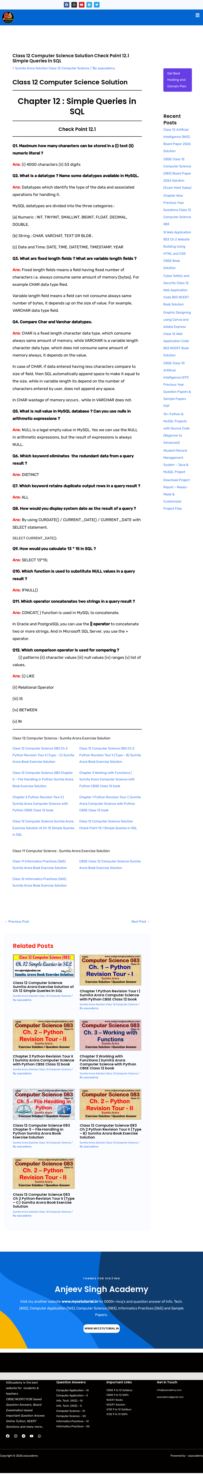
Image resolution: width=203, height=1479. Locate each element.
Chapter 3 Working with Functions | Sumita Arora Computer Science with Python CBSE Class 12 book (109, 779)
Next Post (139, 922)
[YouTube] (31, 1440)
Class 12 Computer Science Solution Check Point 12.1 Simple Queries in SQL (108, 828)
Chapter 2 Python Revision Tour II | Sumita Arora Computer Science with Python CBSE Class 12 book (42, 803)
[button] (197, 15)
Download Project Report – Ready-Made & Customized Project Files (176, 538)
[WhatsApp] (39, 1440)
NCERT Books (114, 1404)
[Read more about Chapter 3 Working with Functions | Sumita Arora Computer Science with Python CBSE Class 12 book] (111, 1039)
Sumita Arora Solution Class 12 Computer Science (55, 68)
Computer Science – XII (71, 1420)
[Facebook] (8, 1440)
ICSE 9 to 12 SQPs (117, 1418)
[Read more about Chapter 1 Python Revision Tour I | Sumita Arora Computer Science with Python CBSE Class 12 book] (111, 970)
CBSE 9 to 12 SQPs (117, 1399)
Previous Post (18, 922)
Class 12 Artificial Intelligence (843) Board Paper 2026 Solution (177, 145)
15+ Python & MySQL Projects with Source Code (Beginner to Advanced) (176, 472)
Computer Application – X (72, 1400)
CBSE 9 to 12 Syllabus (119, 1394)
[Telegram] (23, 1440)
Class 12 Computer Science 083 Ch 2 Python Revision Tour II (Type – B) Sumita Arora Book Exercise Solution (109, 755)
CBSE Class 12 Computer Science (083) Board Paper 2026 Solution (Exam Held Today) (175, 189)
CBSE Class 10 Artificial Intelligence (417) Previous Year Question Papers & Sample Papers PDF (177, 429)
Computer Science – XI (70, 1415)
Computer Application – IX (72, 1394)
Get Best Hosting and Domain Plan (177, 81)
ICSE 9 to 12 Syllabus (118, 1413)
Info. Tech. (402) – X (69, 1410)
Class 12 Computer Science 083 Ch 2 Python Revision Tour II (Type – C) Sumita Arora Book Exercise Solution (42, 755)
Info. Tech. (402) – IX (69, 1405)
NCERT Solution (115, 1408)
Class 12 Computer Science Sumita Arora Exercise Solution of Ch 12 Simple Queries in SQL (41, 828)
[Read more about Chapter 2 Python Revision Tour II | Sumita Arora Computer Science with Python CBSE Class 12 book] (44, 1039)
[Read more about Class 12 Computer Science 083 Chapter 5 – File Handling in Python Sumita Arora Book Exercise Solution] (44, 1108)
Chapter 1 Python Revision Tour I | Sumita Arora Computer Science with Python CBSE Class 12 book (109, 803)
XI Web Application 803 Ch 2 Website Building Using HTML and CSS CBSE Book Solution (176, 276)
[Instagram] (15, 1440)
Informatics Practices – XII (73, 1430)
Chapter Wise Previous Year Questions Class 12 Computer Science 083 (176, 233)
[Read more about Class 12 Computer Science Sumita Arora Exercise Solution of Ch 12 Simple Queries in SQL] (44, 966)
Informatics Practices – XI (72, 1425)
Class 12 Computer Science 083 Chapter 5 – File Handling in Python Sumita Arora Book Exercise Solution (42, 779)
